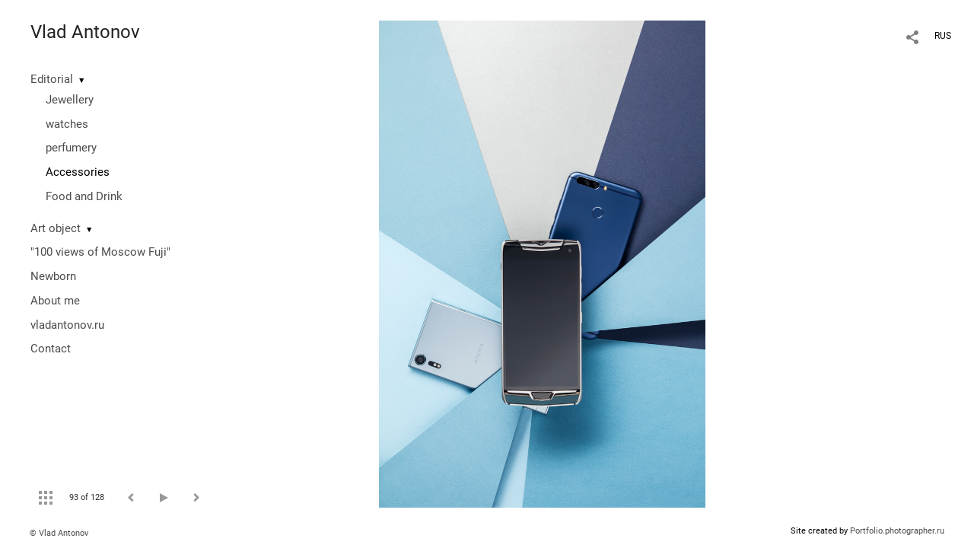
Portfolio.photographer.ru (897, 531)
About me (55, 300)
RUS (942, 35)
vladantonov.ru (67, 325)
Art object (55, 228)
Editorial (51, 79)
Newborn (53, 276)
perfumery (71, 148)
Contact (50, 348)
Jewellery (70, 100)
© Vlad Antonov (59, 533)
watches (67, 124)
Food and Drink (84, 196)
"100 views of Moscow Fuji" (100, 252)
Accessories (78, 172)
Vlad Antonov (85, 32)
